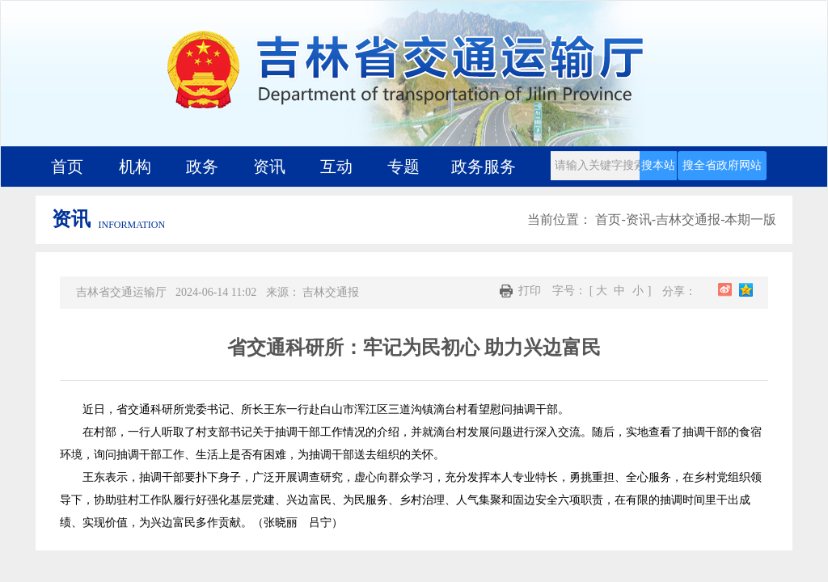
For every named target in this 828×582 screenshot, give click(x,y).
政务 (202, 166)
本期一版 (750, 219)
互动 (336, 166)
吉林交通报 (688, 219)
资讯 (269, 166)
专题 (403, 166)
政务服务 (483, 166)
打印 (520, 291)
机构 (135, 166)
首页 (67, 166)
